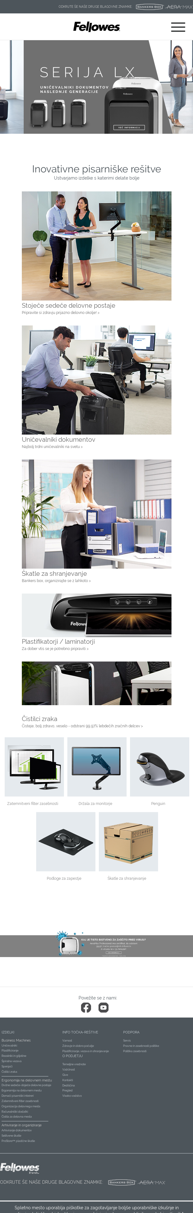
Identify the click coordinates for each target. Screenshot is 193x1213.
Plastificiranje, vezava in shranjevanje (85, 1051)
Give (65, 1074)
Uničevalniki (9, 1045)
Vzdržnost (68, 1069)
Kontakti (67, 1080)
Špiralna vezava (12, 1061)
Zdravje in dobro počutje (78, 1045)
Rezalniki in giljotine (14, 1055)
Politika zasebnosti (135, 1051)
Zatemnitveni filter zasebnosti (20, 1101)
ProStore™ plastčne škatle (18, 1141)
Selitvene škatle (11, 1135)
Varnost (67, 1040)
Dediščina (68, 1085)
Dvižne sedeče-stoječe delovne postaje (26, 1085)
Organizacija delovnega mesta (21, 1106)
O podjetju (72, 1056)
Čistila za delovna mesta (17, 1116)
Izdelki (8, 1032)
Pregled (67, 1090)
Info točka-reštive (80, 1032)
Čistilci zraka (9, 1071)
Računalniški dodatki (15, 1111)
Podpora (131, 1032)
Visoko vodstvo (72, 1095)
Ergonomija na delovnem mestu (21, 1090)
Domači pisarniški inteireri (18, 1095)
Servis (127, 1040)
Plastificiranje (10, 1050)
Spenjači (7, 1066)
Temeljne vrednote (74, 1064)
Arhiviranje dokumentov (17, 1130)
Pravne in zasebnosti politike (141, 1045)
